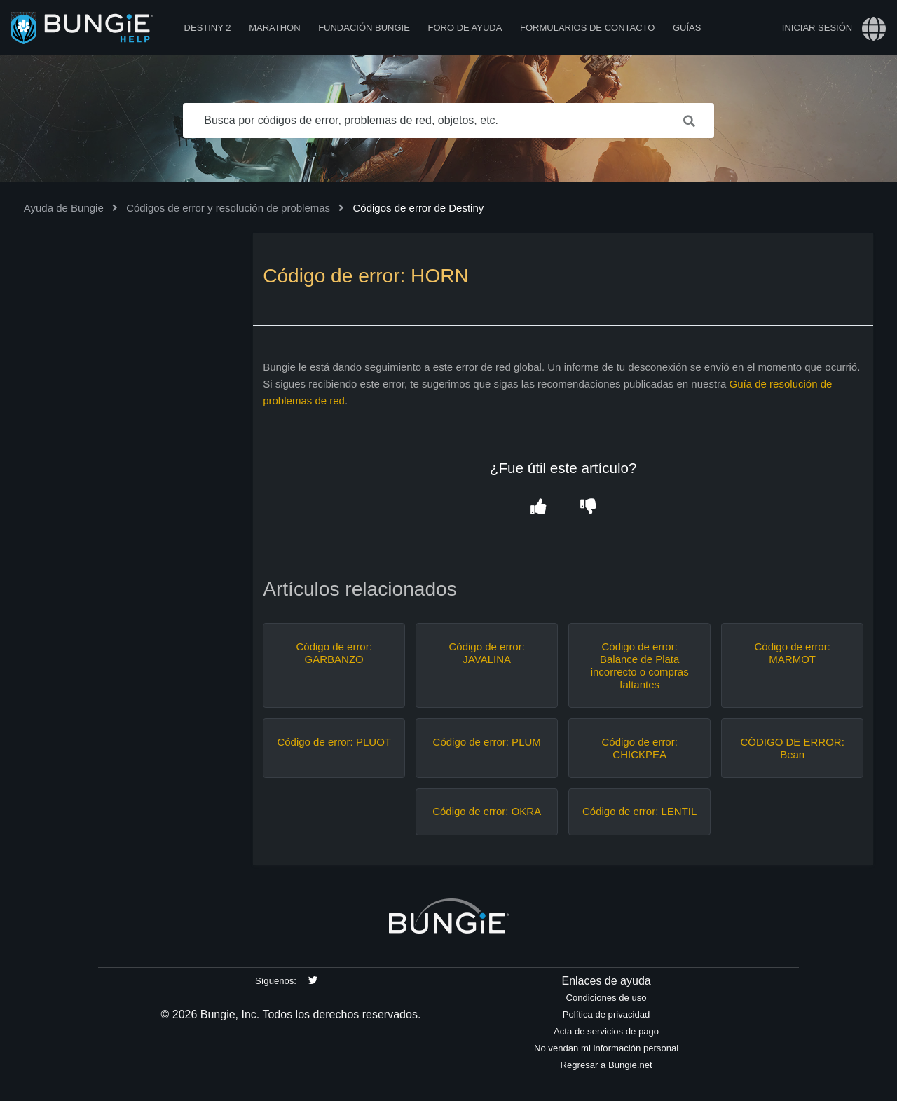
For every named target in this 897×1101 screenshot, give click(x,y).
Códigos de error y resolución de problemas (228, 208)
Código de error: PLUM (487, 742)
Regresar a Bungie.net (606, 1065)
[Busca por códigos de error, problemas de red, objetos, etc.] (448, 120)
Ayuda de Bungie (64, 208)
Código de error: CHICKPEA (639, 748)
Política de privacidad (606, 1014)
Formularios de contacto (587, 27)
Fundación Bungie (364, 27)
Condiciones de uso (606, 997)
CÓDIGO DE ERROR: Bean (792, 748)
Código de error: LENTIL (639, 811)
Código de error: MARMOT (792, 653)
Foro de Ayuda (464, 27)
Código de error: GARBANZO (333, 653)
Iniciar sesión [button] (817, 27)
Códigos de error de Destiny (418, 208)
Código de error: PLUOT (334, 742)
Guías (687, 27)
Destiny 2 (207, 27)
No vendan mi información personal (606, 1048)
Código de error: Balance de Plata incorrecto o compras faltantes (640, 665)
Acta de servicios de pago (606, 1031)
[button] (537, 507)
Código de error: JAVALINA (486, 653)
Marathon (274, 27)
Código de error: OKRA (486, 811)
